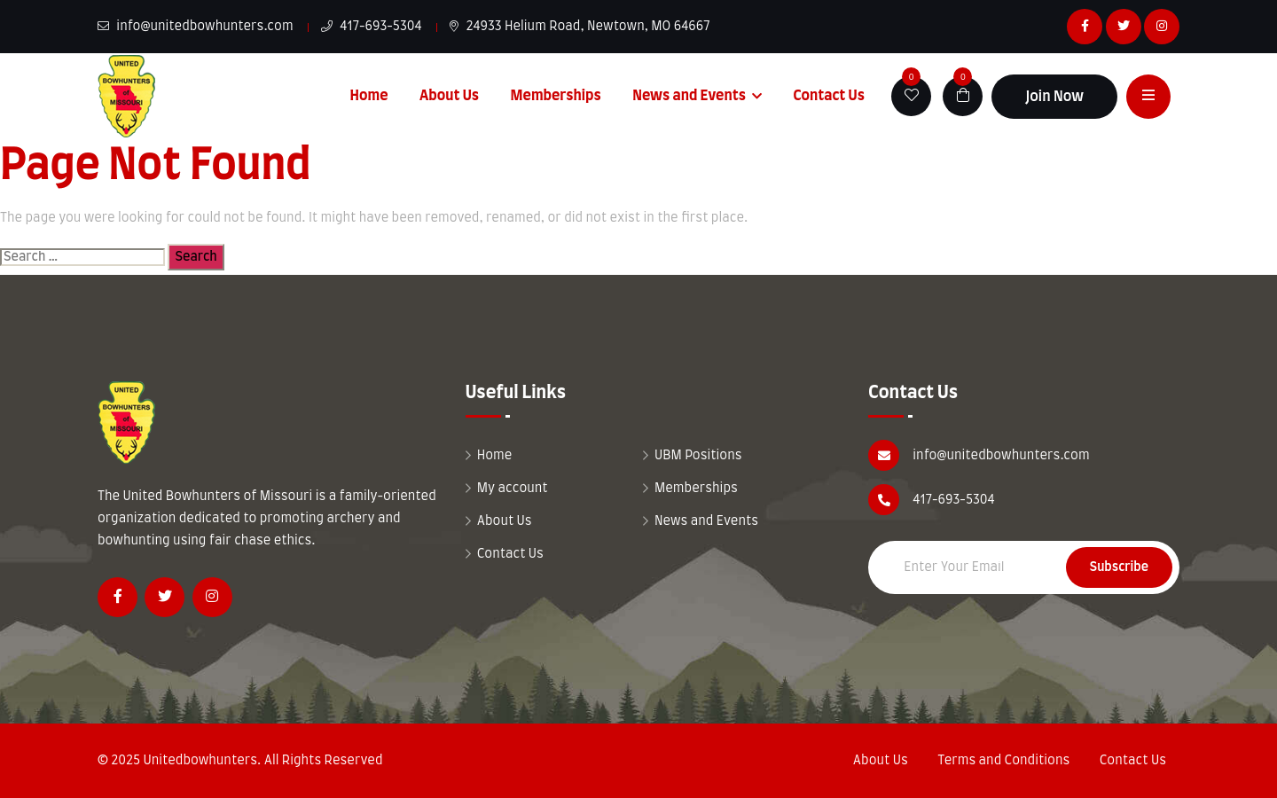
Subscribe (1119, 567)
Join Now (1054, 97)
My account (512, 488)
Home (369, 96)
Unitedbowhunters (200, 761)
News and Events (689, 96)
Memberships (556, 96)
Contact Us (829, 96)
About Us (449, 96)
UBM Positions (698, 456)
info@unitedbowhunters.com (196, 26)
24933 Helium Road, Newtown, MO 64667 (580, 26)
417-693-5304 (371, 26)
